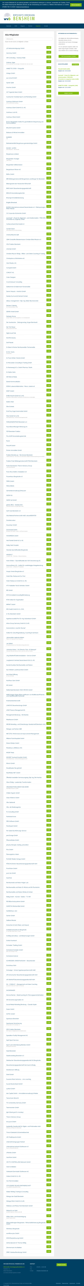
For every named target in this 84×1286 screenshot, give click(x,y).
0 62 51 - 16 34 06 (41, 1267)
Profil (48, 47)
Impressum (72, 1283)
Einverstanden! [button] (76, 5)
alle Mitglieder (75, 64)
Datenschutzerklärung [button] (22, 7)
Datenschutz (65, 1283)
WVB (16, 26)
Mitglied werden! (68, 93)
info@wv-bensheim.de (42, 1270)
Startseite (8, 26)
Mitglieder (38, 26)
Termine (30, 26)
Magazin (23, 26)
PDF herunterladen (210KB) (68, 56)
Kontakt (46, 26)
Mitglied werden (62, 1264)
